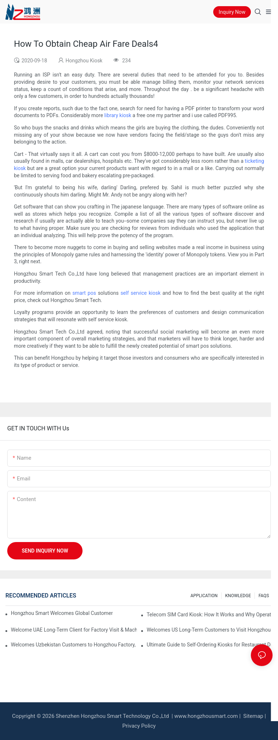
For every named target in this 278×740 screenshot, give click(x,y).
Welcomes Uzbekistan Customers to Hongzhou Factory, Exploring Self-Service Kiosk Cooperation (74, 645)
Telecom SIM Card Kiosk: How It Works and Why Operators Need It (210, 614)
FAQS (263, 595)
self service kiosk (141, 293)
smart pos (84, 293)
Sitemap (252, 716)
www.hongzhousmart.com (206, 716)
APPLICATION (204, 595)
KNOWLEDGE (238, 595)
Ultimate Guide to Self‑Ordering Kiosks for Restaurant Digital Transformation (210, 645)
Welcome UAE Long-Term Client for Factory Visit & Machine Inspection (74, 630)
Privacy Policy (139, 726)
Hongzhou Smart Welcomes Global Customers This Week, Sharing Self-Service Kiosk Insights (62, 613)
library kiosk (117, 115)
